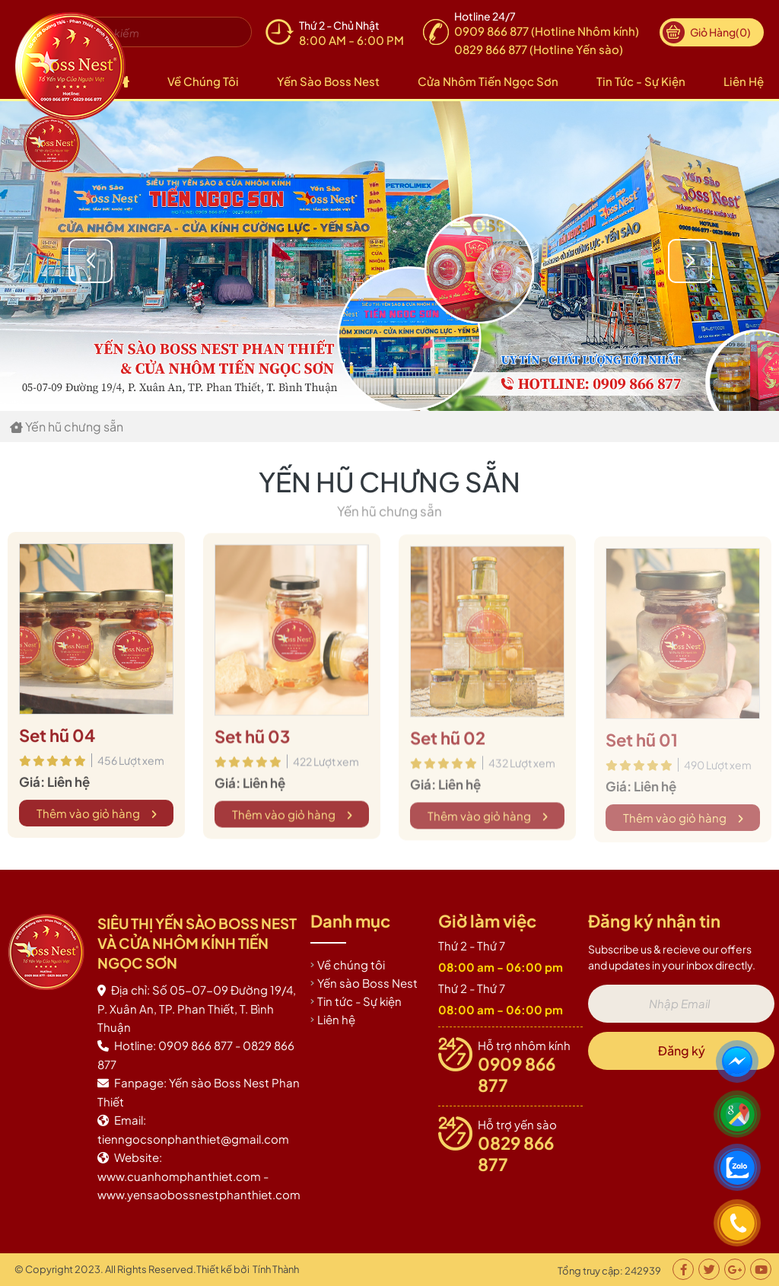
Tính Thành (276, 1269)
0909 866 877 (516, 1074)
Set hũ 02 (447, 742)
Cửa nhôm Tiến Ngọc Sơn (488, 81)
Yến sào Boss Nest (328, 81)
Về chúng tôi (203, 81)
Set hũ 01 (642, 745)
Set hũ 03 (252, 740)
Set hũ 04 (57, 738)
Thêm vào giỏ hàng (97, 816)
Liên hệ (743, 81)
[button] (734, 261)
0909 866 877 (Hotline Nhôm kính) (546, 31)
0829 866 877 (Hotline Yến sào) (538, 49)
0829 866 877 (516, 1153)
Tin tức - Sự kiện (640, 81)
